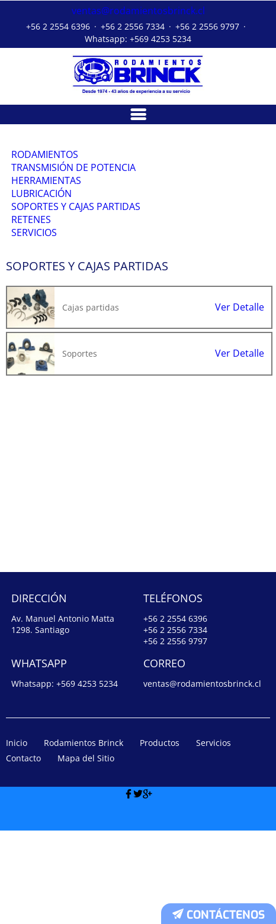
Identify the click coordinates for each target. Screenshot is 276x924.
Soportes (79, 446)
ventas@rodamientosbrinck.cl (138, 9)
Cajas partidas (90, 400)
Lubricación (43, 238)
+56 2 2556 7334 (133, 24)
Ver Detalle (239, 400)
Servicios (36, 320)
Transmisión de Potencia (75, 185)
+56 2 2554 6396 (58, 24)
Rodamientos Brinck (83, 835)
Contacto (23, 851)
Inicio (16, 835)
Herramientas (48, 212)
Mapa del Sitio (85, 851)
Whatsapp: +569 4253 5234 (138, 37)
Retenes (33, 292)
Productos (159, 835)
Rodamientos (46, 158)
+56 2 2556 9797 (207, 24)
